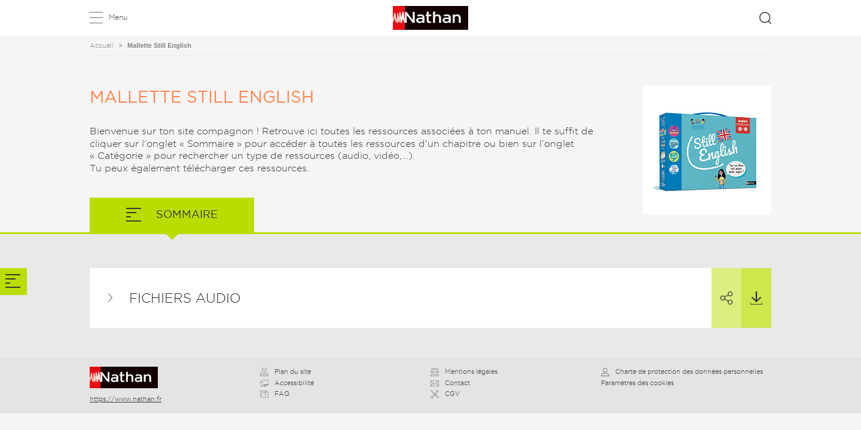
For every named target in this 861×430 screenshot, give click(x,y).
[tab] (13, 281)
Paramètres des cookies (637, 382)
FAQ (274, 393)
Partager (722, 287)
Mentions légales (463, 371)
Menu (118, 17)
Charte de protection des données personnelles (682, 371)
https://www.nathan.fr (125, 399)
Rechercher (765, 18)
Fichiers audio (185, 298)
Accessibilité (287, 382)
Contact (450, 382)
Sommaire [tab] (185, 214)
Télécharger (751, 287)
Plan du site (285, 371)
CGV (445, 393)
